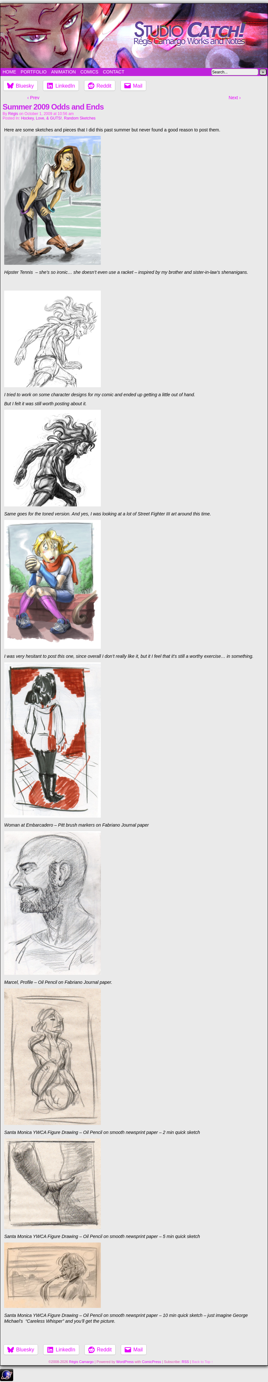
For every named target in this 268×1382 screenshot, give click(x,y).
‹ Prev (33, 97)
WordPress (125, 1362)
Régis (13, 113)
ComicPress (151, 1362)
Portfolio (34, 71)
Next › (235, 97)
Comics (89, 71)
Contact (113, 71)
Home (9, 71)
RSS (185, 1362)
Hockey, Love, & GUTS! (41, 118)
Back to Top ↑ (202, 1362)
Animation (63, 71)
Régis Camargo (81, 1362)
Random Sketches (80, 118)
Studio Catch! (134, 36)
